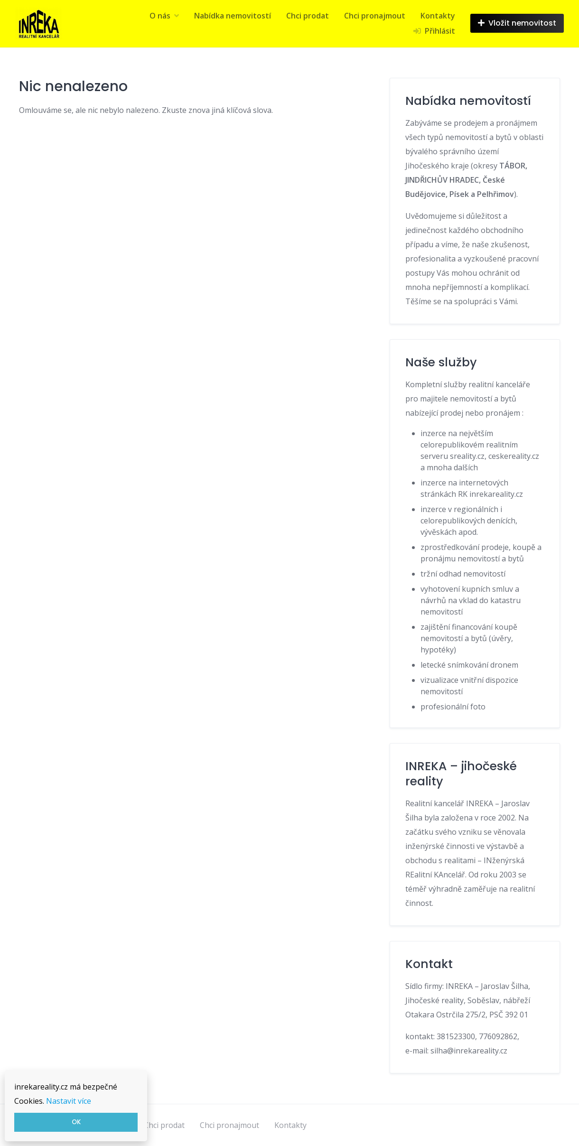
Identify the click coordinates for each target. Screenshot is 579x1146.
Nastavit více (68, 1101)
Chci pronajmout (374, 15)
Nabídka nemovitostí (232, 15)
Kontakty (437, 15)
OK (76, 1122)
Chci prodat (307, 15)
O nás (159, 15)
